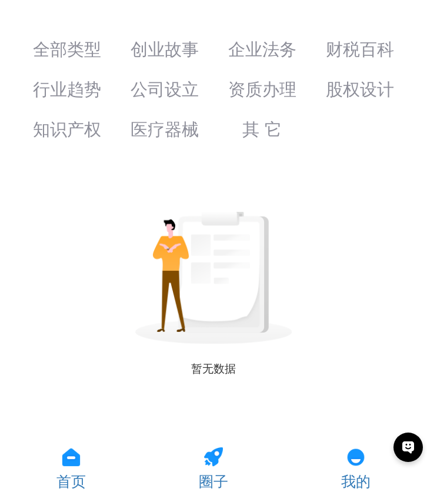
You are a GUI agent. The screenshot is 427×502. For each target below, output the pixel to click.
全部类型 (67, 49)
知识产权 (67, 129)
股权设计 (360, 89)
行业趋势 (67, 89)
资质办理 (262, 89)
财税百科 (360, 49)
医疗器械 (165, 129)
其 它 (262, 129)
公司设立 (165, 89)
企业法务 (262, 49)
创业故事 (165, 49)
